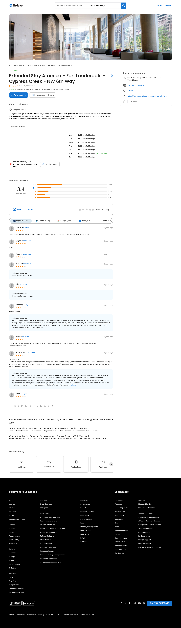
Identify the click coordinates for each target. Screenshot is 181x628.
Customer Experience (48, 559)
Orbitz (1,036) (43, 221)
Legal (82, 523)
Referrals (12, 512)
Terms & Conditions (17, 615)
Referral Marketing (47, 536)
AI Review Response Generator (150, 521)
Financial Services (87, 512)
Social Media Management (50, 562)
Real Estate (84, 534)
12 (15, 405)
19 (41, 405)
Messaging (13, 553)
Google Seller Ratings (17, 519)
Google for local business (50, 517)
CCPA (59, 615)
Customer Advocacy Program (149, 547)
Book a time (119, 515)
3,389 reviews (29, 86)
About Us (118, 504)
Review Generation (47, 525)
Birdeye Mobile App (16, 592)
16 (30, 405)
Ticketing (12, 568)
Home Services (86, 519)
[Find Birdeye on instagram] (135, 603)
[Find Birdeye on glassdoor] (144, 603)
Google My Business (48, 547)
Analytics (12, 581)
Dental (83, 508)
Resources (119, 519)
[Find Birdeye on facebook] (121, 603)
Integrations (14, 585)
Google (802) (64, 221)
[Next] (111, 464)
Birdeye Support (144, 540)
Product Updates (121, 530)
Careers (118, 534)
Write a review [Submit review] (18, 95)
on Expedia (27, 227)
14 (22, 405)
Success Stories (121, 538)
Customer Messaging (48, 532)
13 (18, 405)
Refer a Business (144, 543)
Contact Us (119, 553)
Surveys (12, 557)
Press (117, 527)
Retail (82, 538)
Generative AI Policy (70, 615)
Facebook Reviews (47, 551)
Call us (130, 91)
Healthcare (84, 515)
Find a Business (144, 532)
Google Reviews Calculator (148, 517)
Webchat (12, 528)
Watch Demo (120, 512)
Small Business (46, 504)
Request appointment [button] (137, 85)
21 (49, 405)
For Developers (144, 536)
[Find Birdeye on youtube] (139, 603)
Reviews (12, 508)
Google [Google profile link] (133, 101)
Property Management (89, 527)
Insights (12, 560)
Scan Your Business (145, 528)
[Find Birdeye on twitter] (126, 603)
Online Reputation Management (52, 528)
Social (11, 532)
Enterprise (44, 508)
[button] (11, 406)
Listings (12, 504)
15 (26, 405)
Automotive (85, 504)
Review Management (48, 521)
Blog (116, 523)
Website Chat (45, 540)
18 (37, 405)
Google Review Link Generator (149, 525)
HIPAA (53, 615)
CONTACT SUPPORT (159, 603)
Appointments (14, 536)
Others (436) (105, 221)
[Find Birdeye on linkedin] (130, 603)
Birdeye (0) (85, 221)
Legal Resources (121, 549)
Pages (11, 515)
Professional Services (146, 508)
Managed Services (145, 504)
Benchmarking (14, 564)
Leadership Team (121, 508)
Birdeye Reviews (121, 542)
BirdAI (11, 577)
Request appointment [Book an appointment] (43, 95)
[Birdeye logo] (16, 5)
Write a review (164, 5)
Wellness (83, 542)
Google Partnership (16, 589)
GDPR (48, 615)
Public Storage (86, 530)
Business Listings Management (52, 555)
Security (41, 615)
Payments (13, 543)
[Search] (123, 6)
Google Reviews (46, 543)
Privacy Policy (31, 615)
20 (45, 405)
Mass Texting (14, 540)
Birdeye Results (121, 545)
